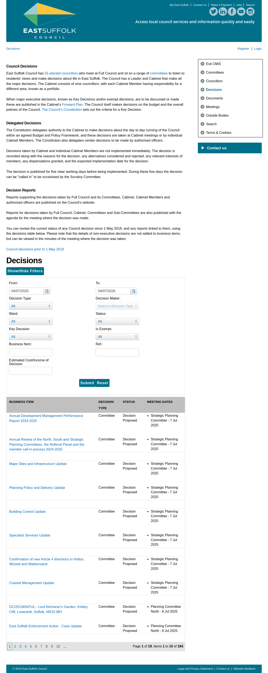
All (31, 306)
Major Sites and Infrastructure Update (38, 464)
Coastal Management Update (31, 583)
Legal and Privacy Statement (196, 668)
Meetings (213, 107)
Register (243, 48)
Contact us (200, 5)
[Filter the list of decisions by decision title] (30, 352)
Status (129, 402)
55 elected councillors (61, 73)
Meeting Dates (160, 402)
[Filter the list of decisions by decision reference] (117, 352)
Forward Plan (72, 104)
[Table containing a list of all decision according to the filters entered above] (95, 524)
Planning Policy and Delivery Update (37, 487)
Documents (214, 98)
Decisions (214, 89)
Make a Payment (222, 5)
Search (250, 5)
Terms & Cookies (218, 132)
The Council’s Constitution (62, 109)
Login (258, 48)
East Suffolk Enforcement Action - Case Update (45, 626)
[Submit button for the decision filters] (87, 383)
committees (159, 73)
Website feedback (244, 668)
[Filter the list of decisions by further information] (30, 371)
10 (58, 646)
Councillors (214, 81)
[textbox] (29, 291)
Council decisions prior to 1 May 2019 (35, 249)
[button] (46, 291)
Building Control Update (27, 511)
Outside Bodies (217, 115)
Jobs (239, 5)
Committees (215, 72)
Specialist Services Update (29, 535)
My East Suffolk (179, 5)
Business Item (21, 402)
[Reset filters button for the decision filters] (103, 383)
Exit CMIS (213, 64)
